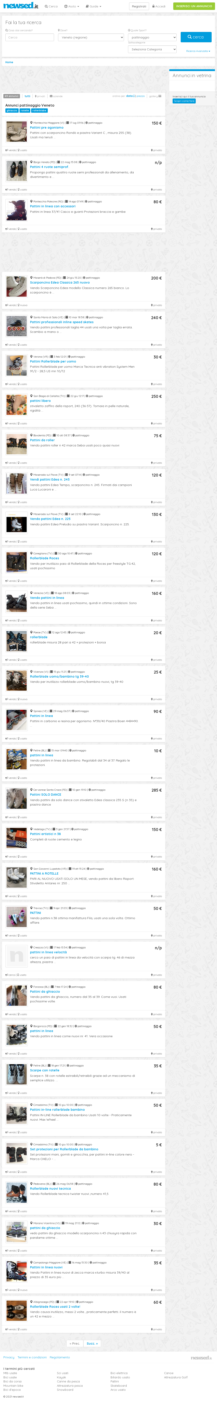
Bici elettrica (119, 1373)
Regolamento (60, 1357)
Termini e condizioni (32, 1357)
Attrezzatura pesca (70, 1385)
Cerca (51, 6)
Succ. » (92, 1344)
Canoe (169, 1373)
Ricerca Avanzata (198, 51)
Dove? (62, 30)
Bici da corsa (12, 1381)
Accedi (158, 6)
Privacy (8, 1357)
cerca (196, 37)
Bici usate (10, 1377)
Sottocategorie (136, 42)
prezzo (141, 96)
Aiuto (71, 6)
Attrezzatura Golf (176, 1377)
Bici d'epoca (12, 1389)
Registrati (139, 6)
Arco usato (118, 1389)
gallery (155, 96)
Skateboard (119, 1385)
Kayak (61, 1377)
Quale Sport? (137, 30)
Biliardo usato (120, 1377)
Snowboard (65, 1389)
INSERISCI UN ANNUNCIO (194, 6)
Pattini (115, 1381)
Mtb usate (10, 1373)
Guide (93, 6)
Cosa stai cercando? (19, 30)
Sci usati (62, 1373)
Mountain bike (13, 1385)
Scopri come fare (184, 101)
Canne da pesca (68, 1381)
